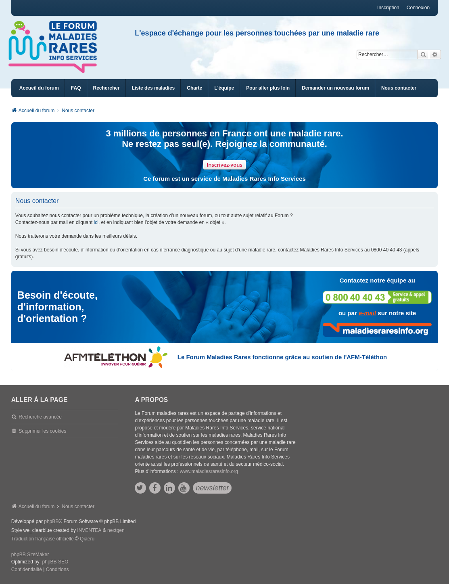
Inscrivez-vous (224, 164)
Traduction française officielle (42, 539)
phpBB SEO (55, 562)
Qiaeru (87, 539)
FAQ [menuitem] (76, 88)
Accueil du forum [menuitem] (39, 88)
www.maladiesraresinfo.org (209, 471)
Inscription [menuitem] (388, 7)
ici (96, 222)
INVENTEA (89, 530)
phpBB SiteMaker (30, 554)
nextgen (116, 530)
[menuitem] (153, 88)
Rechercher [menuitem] (106, 88)
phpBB (51, 521)
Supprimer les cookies (42, 431)
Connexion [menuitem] (418, 7)
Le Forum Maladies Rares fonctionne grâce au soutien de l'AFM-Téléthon (282, 357)
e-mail (367, 313)
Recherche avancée (40, 417)
